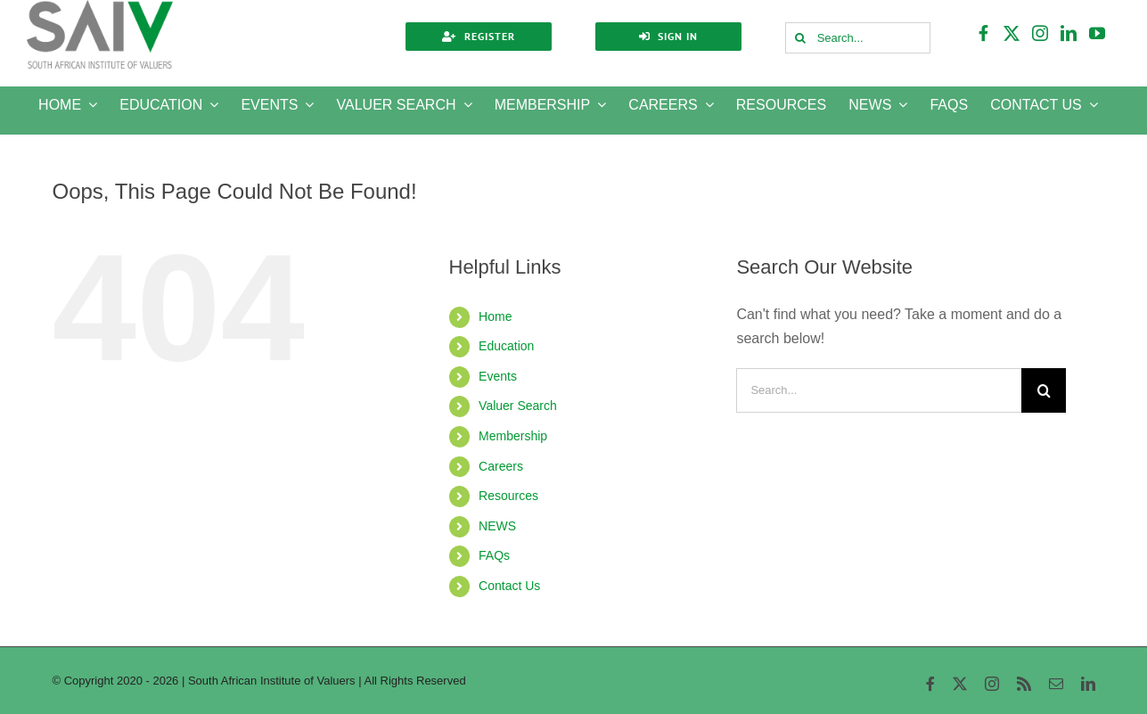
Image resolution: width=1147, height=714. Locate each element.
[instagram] (1041, 33)
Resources (508, 495)
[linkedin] (1069, 33)
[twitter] (1012, 33)
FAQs (494, 555)
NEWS (497, 526)
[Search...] (858, 37)
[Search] (800, 37)
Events (498, 376)
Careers (501, 466)
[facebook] (984, 33)
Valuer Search (518, 405)
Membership (513, 436)
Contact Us (509, 586)
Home (495, 316)
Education (506, 346)
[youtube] (1098, 33)
